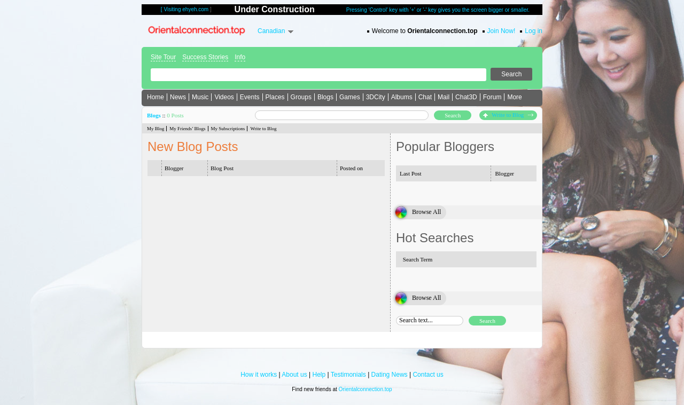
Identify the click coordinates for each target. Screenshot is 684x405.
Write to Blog (508, 115)
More (514, 97)
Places (275, 97)
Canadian (271, 31)
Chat (425, 97)
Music (200, 97)
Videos (224, 97)
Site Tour (163, 57)
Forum (492, 97)
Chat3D (466, 97)
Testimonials (348, 374)
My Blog (155, 128)
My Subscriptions (228, 128)
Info (240, 57)
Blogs (325, 97)
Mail (443, 97)
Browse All (426, 212)
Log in (533, 31)
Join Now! (501, 31)
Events (250, 97)
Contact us (428, 374)
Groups (301, 97)
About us (294, 374)
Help (319, 374)
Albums (402, 97)
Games (349, 97)
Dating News (389, 374)
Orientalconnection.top (365, 389)
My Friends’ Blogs (187, 128)
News (178, 97)
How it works (258, 374)
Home (155, 97)
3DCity (375, 97)
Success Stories (205, 57)
